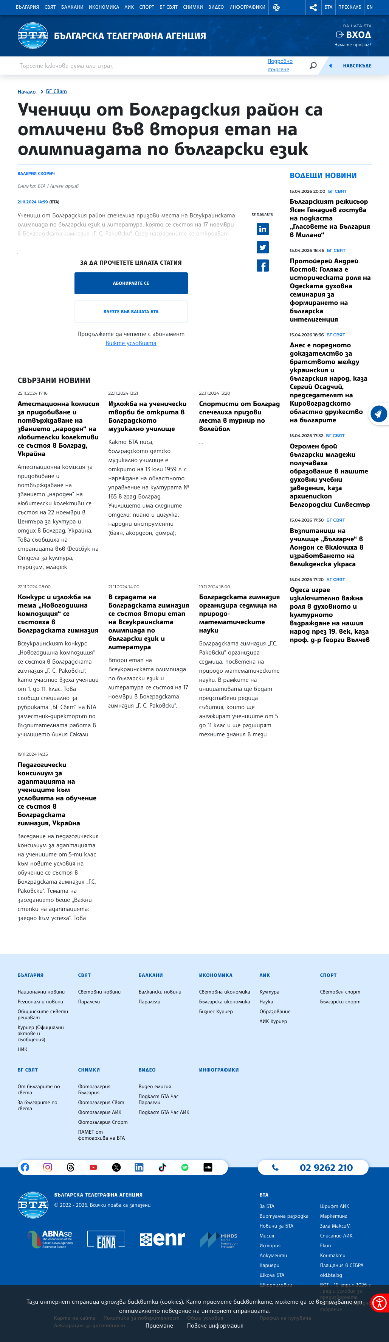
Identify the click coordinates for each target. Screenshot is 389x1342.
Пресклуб (349, 7)
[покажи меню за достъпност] (379, 1303)
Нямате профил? (353, 44)
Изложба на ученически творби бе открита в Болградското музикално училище (147, 416)
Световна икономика (224, 992)
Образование (274, 1012)
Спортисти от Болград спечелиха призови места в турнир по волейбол (239, 416)
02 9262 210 (326, 1167)
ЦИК (23, 1050)
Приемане (159, 1325)
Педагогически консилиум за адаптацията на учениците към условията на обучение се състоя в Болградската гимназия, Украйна (57, 794)
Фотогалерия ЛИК (99, 1112)
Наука (266, 1002)
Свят (50, 7)
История (270, 1246)
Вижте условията (131, 343)
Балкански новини (159, 992)
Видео (216, 7)
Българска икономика (224, 1002)
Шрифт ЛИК (334, 1206)
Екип (325, 1246)
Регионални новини (41, 1002)
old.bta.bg (331, 1275)
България (27, 7)
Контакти (332, 1256)
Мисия (266, 1236)
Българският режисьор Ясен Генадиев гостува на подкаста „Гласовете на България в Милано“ (330, 218)
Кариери (269, 1265)
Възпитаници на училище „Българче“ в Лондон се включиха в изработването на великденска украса (327, 547)
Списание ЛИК (336, 1236)
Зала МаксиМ (335, 1226)
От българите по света (39, 1090)
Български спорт (340, 1002)
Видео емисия (154, 1087)
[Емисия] (330, 65)
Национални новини (41, 992)
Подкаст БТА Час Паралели (158, 1100)
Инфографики (247, 7)
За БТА (266, 1206)
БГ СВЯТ (337, 191)
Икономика (104, 7)
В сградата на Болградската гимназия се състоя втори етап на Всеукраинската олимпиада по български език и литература (148, 622)
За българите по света (37, 1106)
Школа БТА (271, 1275)
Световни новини (99, 992)
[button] (277, 7)
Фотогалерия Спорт (102, 1122)
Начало (27, 92)
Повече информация (215, 1325)
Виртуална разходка (283, 1216)
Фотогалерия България (94, 1090)
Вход (359, 34)
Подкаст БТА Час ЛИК (163, 1112)
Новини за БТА (276, 1226)
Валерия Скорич (36, 173)
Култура (269, 992)
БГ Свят (169, 7)
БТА (328, 7)
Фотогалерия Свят (101, 1103)
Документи (273, 1256)
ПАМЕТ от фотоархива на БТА (101, 1135)
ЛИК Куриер (273, 1022)
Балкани (72, 7)
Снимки (193, 7)
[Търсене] (313, 65)
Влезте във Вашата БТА (131, 311)
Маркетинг (333, 1216)
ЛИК (129, 7)
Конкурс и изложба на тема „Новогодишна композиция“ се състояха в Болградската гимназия (58, 613)
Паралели (89, 1002)
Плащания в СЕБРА (341, 1265)
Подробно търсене (280, 65)
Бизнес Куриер (216, 1012)
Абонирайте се (131, 283)
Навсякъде (357, 66)
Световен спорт (340, 992)
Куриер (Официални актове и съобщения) (41, 1034)
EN (370, 7)
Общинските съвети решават (43, 1015)
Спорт (146, 7)
